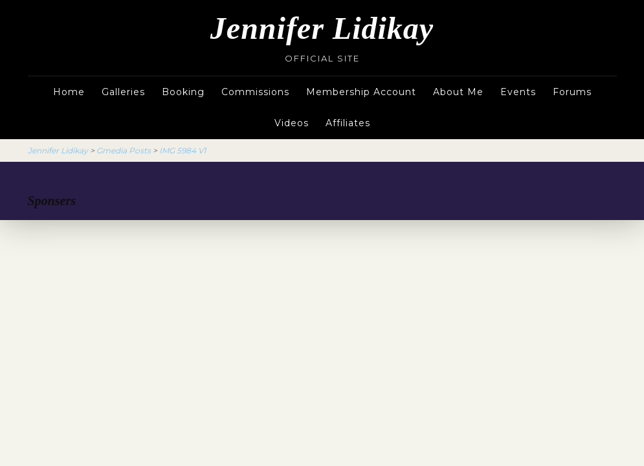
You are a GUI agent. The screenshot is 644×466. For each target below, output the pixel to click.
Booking (183, 92)
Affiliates (348, 123)
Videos (291, 123)
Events (518, 92)
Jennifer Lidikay (322, 28)
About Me (458, 92)
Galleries (123, 92)
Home (69, 92)
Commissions (255, 92)
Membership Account (361, 92)
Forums (572, 92)
